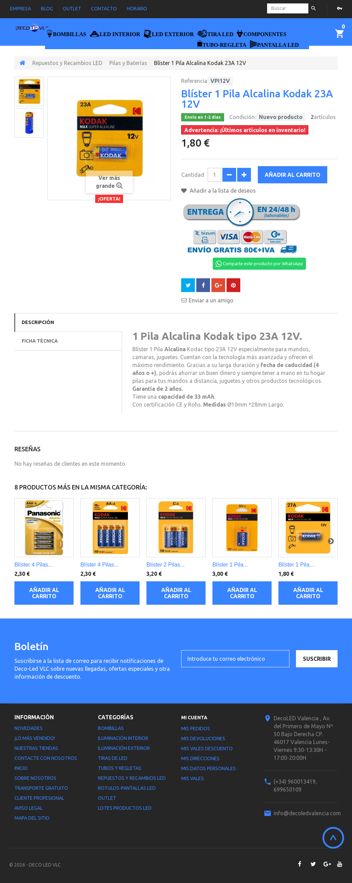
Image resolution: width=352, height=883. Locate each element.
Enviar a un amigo (211, 300)
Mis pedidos (195, 728)
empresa (20, 8)
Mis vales (192, 778)
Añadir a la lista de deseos (222, 190)
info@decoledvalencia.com (307, 813)
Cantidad (192, 175)
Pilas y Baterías (128, 63)
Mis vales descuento (207, 748)
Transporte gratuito (41, 788)
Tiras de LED (113, 758)
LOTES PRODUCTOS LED (125, 808)
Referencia (194, 81)
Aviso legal (28, 808)
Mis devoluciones (203, 738)
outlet (72, 8)
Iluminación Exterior (124, 748)
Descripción (38, 322)
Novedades (28, 728)
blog (47, 8)
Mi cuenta (194, 717)
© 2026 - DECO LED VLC (35, 865)
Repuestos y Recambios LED (67, 63)
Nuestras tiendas (36, 748)
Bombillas (111, 728)
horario (137, 8)
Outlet (107, 798)
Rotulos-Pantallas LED (127, 788)
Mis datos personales (208, 768)
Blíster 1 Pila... (230, 565)
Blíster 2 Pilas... (165, 565)
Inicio (21, 768)
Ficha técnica (40, 341)
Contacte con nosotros (45, 758)
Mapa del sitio (32, 818)
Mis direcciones (200, 758)
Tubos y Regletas (119, 768)
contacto (104, 8)
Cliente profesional (39, 798)
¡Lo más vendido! (34, 738)
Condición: (242, 117)
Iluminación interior (123, 738)
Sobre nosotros (35, 778)
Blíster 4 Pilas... (33, 565)
